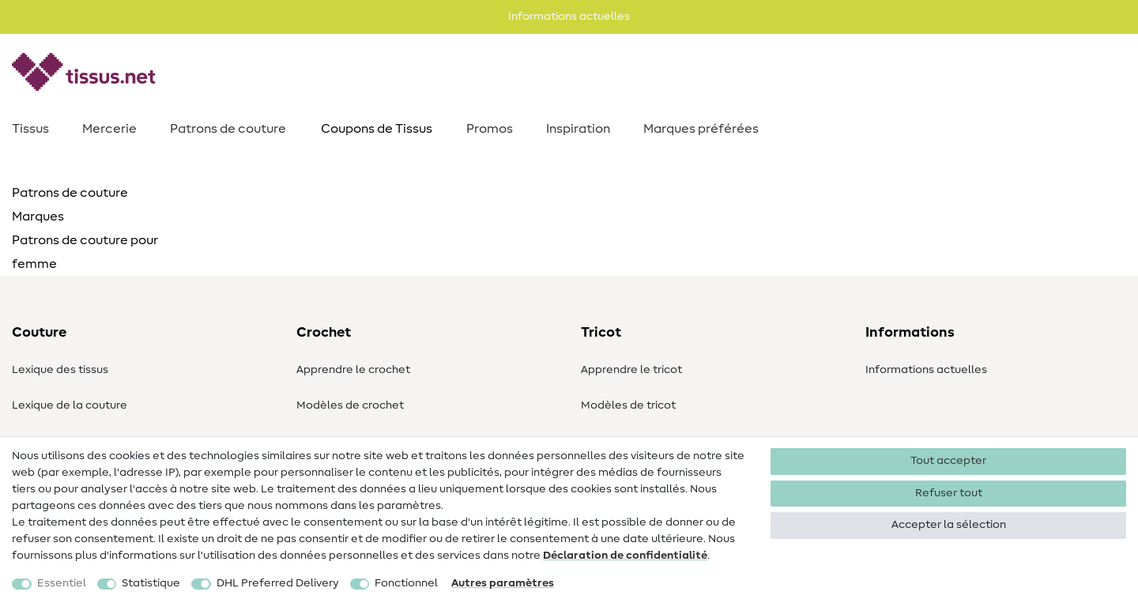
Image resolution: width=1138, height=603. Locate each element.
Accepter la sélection (948, 524)
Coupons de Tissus (376, 128)
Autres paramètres (502, 583)
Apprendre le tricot (631, 369)
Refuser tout (948, 493)
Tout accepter (948, 460)
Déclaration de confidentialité (625, 555)
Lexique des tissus (60, 369)
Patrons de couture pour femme (85, 252)
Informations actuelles (926, 369)
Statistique (151, 583)
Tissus (30, 128)
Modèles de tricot (628, 405)
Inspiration (578, 128)
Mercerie (109, 128)
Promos (489, 128)
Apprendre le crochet (353, 369)
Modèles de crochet (350, 405)
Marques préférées (701, 128)
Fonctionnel (406, 583)
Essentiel (61, 583)
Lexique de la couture (69, 405)
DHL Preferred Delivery (278, 583)
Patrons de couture (228, 128)
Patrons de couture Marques (70, 205)
